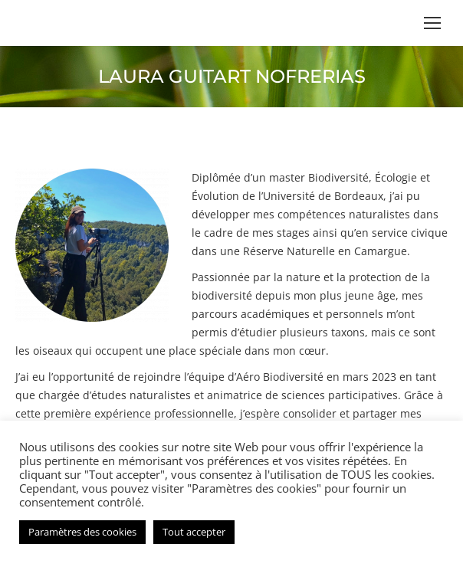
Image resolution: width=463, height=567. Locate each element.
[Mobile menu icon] (432, 23)
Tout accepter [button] (194, 532)
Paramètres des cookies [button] (82, 532)
